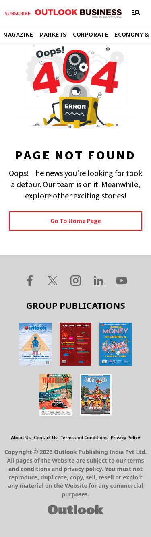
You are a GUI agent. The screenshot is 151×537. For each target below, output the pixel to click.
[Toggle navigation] (136, 13)
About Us (21, 437)
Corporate (90, 34)
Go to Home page (75, 221)
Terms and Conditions (84, 437)
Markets (53, 34)
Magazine (18, 34)
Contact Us (45, 437)
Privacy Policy (125, 437)
